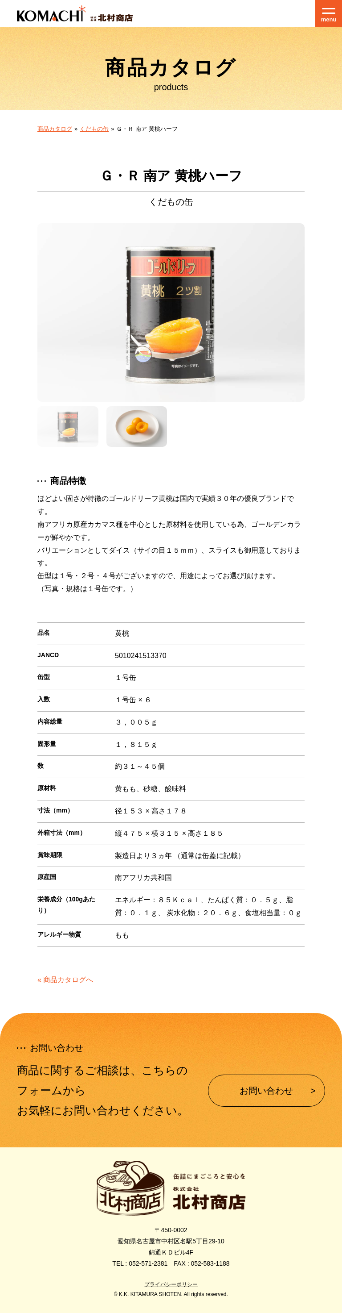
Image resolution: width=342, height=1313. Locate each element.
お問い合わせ (266, 1091)
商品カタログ (54, 128)
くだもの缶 (94, 128)
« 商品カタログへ (65, 980)
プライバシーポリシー (171, 1284)
